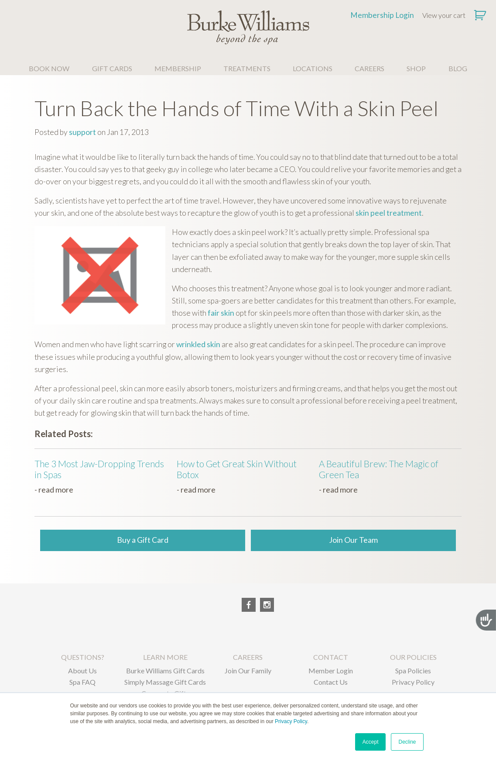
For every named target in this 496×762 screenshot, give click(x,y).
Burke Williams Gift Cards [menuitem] (165, 670)
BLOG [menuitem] (457, 68)
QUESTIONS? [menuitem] (82, 657)
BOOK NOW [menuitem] (49, 68)
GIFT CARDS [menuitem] (112, 68)
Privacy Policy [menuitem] (413, 682)
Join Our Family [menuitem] (248, 670)
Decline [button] (407, 742)
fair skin (221, 312)
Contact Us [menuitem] (331, 682)
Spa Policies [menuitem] (413, 670)
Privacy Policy (291, 721)
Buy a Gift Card (142, 540)
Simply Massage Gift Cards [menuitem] (165, 682)
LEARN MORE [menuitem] (165, 657)
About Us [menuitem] (82, 670)
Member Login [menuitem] (330, 670)
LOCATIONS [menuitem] (312, 68)
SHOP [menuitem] (416, 68)
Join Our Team (353, 540)
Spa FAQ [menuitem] (82, 682)
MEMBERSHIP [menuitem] (177, 68)
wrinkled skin (198, 344)
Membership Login (382, 15)
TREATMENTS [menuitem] (246, 68)
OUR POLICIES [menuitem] (413, 657)
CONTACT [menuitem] (330, 657)
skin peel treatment (389, 212)
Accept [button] (371, 742)
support (82, 132)
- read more (53, 489)
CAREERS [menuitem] (369, 68)
